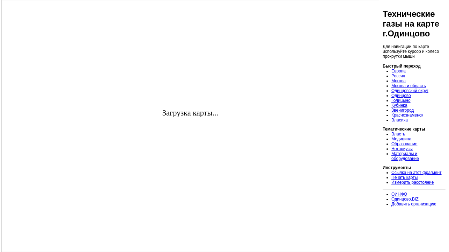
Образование (404, 143)
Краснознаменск (407, 115)
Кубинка (399, 105)
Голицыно (401, 100)
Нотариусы (402, 148)
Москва (398, 80)
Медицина (401, 138)
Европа (398, 71)
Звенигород (402, 110)
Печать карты (404, 177)
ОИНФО (399, 194)
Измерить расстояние (412, 182)
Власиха (399, 120)
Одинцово (401, 95)
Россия (398, 76)
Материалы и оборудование (405, 156)
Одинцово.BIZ (405, 199)
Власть (398, 134)
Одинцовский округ (409, 90)
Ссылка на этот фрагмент (416, 172)
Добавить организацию (413, 204)
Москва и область (408, 85)
